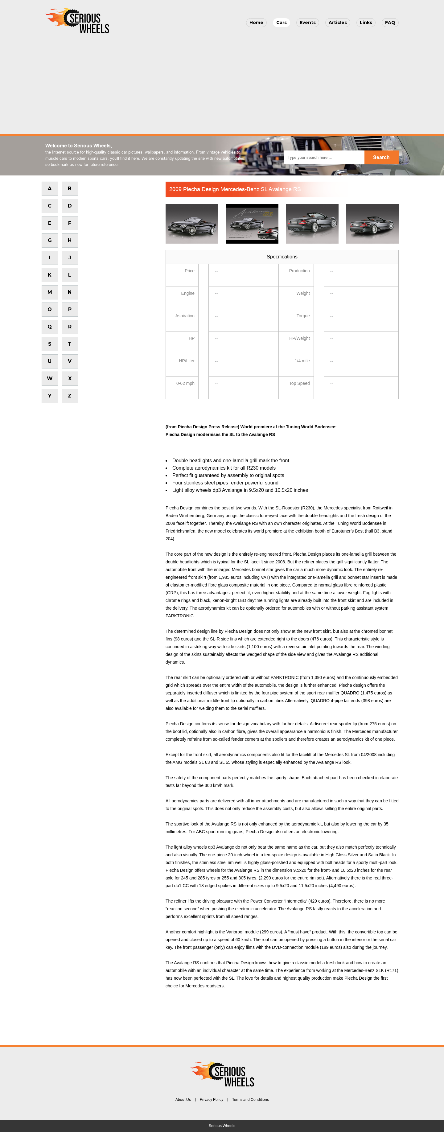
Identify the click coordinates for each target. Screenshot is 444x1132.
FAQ (390, 22)
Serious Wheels (222, 1126)
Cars (281, 22)
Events (308, 22)
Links (366, 22)
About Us (183, 1099)
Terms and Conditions (250, 1099)
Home (256, 22)
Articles (338, 22)
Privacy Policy (211, 1099)
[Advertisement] (222, 82)
